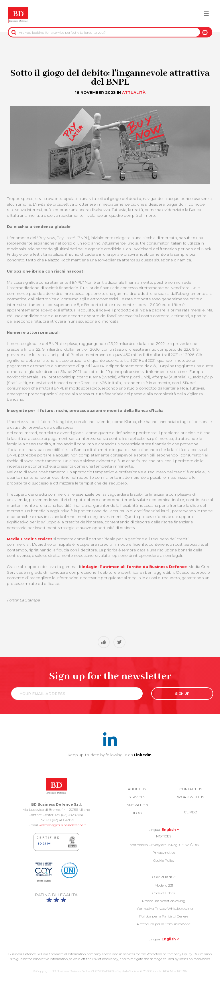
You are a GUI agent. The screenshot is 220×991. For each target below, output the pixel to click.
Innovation (137, 805)
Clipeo (190, 812)
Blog (136, 813)
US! (205, 32)
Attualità (134, 92)
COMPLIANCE (164, 877)
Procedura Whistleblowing (164, 901)
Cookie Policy (163, 860)
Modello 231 (164, 885)
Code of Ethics (163, 893)
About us (137, 789)
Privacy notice (163, 852)
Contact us (190, 789)
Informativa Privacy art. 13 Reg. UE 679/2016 (164, 845)
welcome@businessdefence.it (62, 825)
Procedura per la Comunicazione (163, 924)
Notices (163, 836)
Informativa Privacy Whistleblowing (164, 908)
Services (137, 797)
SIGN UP (182, 694)
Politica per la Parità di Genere (163, 916)
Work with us (190, 797)
